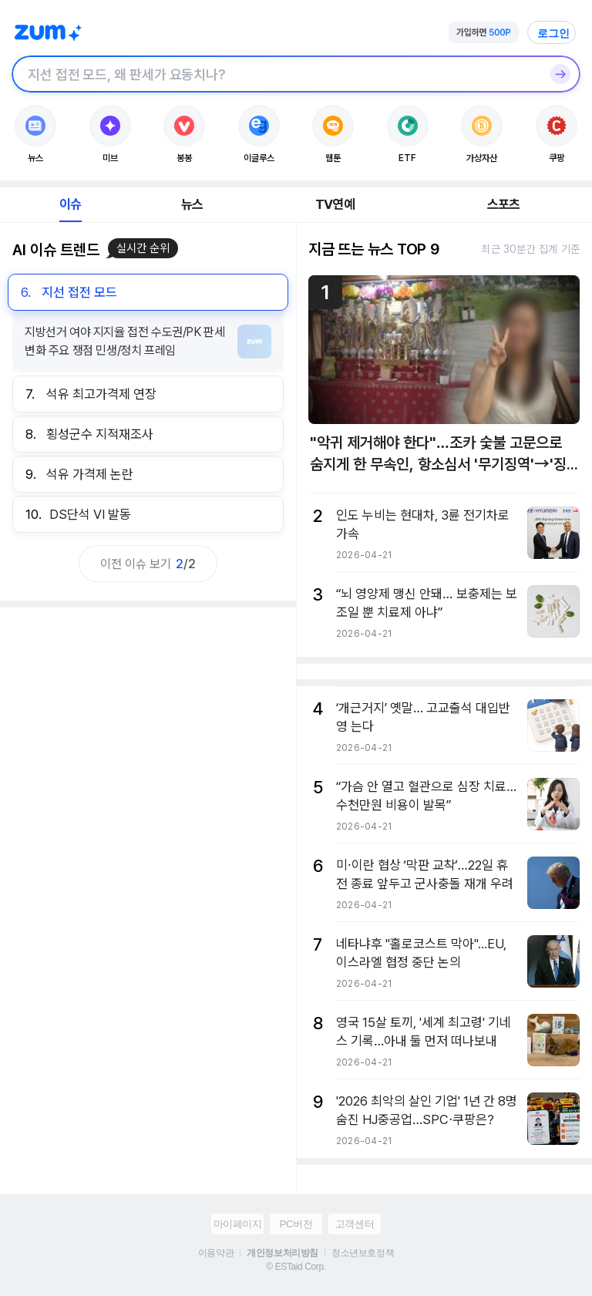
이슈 (70, 204)
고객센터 (354, 1224)
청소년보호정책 (362, 1252)
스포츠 (503, 204)
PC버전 (296, 1224)
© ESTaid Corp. (295, 1266)
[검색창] (276, 74)
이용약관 (216, 1252)
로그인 (553, 33)
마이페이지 (238, 1224)
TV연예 (335, 204)
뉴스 (192, 204)
